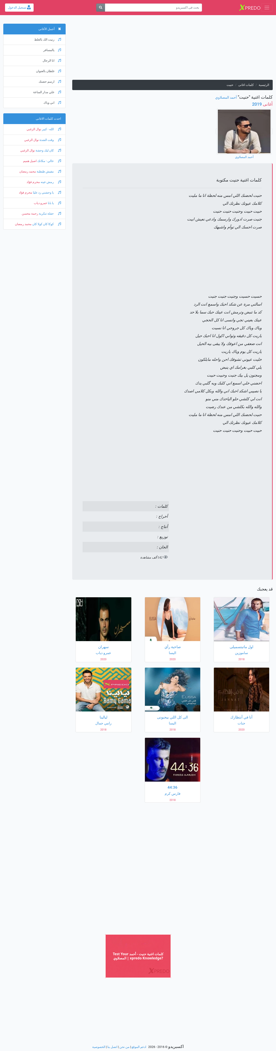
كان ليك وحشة (48, 150)
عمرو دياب (40, 203)
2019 (262, 104)
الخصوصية (98, 1047)
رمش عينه (50, 182)
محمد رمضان (27, 171)
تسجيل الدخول (19, 7)
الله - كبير (51, 129)
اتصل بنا (112, 1047)
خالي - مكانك (49, 161)
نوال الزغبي (34, 129)
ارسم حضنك (50, 82)
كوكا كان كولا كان (46, 224)
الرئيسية (264, 85)
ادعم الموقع (139, 1047)
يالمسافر (52, 50)
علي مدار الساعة (47, 92)
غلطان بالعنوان (48, 71)
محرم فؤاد (33, 182)
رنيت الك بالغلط (47, 39)
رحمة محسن (30, 213)
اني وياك (52, 103)
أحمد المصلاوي (226, 97)
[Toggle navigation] (267, 8)
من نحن (124, 1047)
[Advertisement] (172, 49)
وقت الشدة (50, 140)
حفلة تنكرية (49, 213)
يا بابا (54, 203)
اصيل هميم (30, 161)
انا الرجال (52, 60)
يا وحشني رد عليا (46, 192)
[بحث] (100, 8)
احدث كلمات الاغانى (48, 119)
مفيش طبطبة (48, 171)
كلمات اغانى (246, 85)
